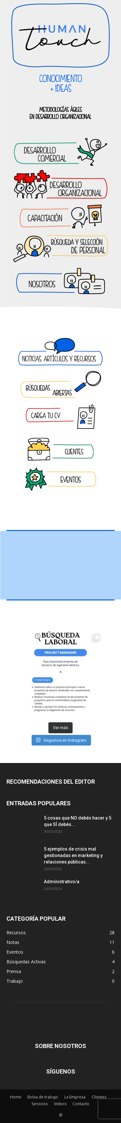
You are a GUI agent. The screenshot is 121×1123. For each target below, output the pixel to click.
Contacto (81, 1104)
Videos (60, 1104)
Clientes (99, 1097)
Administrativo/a (61, 881)
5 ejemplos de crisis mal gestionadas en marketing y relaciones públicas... (73, 855)
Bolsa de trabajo (42, 1097)
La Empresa (75, 1097)
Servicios (40, 1104)
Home (15, 1097)
